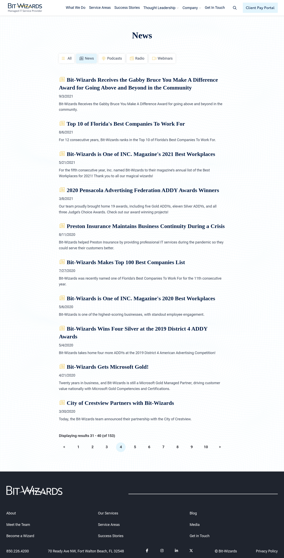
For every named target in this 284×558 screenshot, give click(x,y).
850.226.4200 (17, 551)
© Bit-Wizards (226, 551)
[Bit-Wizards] (25, 8)
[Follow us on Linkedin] (176, 551)
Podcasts (111, 58)
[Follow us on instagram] (161, 551)
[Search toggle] (234, 8)
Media (195, 524)
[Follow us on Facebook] (147, 551)
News (86, 58)
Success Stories (127, 7)
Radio (137, 58)
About (11, 513)
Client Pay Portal (260, 7)
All (67, 58)
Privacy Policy (267, 551)
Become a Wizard (20, 536)
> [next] (220, 447)
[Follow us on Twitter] (191, 551)
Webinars (162, 58)
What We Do (75, 7)
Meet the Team (18, 524)
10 (206, 447)
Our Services (108, 513)
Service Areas (100, 7)
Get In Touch (215, 7)
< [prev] (64, 447)
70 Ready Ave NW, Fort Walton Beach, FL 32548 (86, 551)
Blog (193, 513)
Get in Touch (200, 536)
